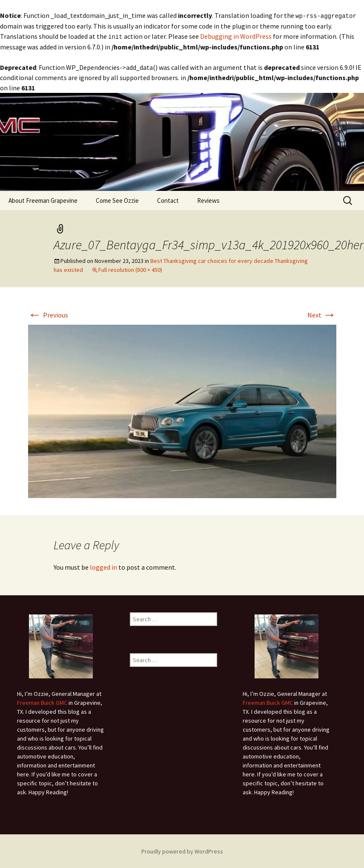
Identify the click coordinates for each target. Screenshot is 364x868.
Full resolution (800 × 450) (130, 269)
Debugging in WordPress (236, 36)
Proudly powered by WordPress (182, 850)
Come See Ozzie (117, 200)
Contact (168, 200)
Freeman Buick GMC (42, 702)
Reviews (208, 200)
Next (321, 314)
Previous (48, 314)
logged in (103, 566)
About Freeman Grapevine (43, 200)
